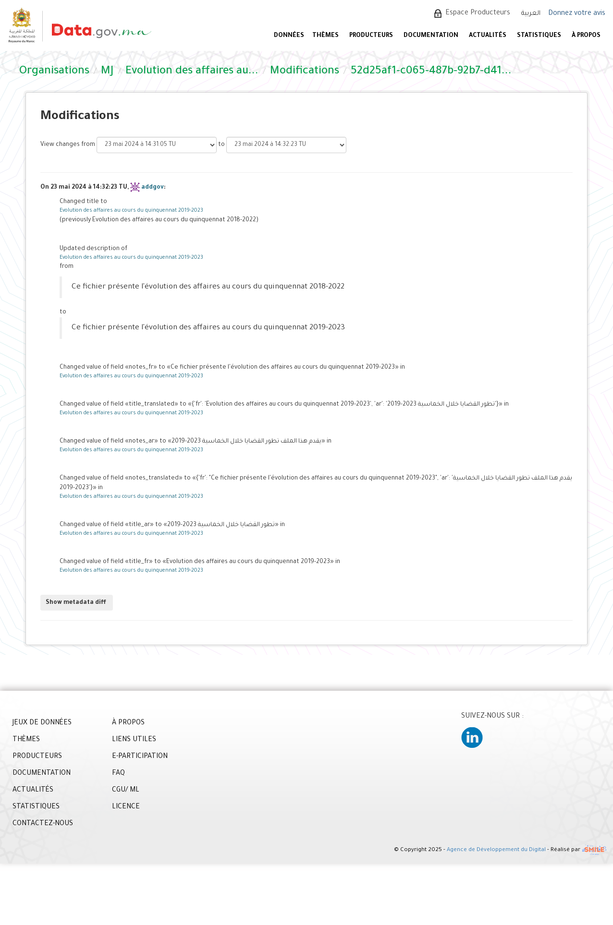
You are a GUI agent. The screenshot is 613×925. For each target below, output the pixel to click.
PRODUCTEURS (371, 36)
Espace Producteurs (477, 13)
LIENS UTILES (134, 740)
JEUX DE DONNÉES (42, 723)
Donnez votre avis (576, 14)
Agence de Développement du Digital (496, 850)
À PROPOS (586, 36)
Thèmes (325, 36)
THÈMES (26, 740)
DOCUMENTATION (431, 36)
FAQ (118, 774)
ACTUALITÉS (487, 36)
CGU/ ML (125, 790)
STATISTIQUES (539, 36)
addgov (152, 187)
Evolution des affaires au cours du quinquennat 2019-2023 (131, 211)
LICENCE (126, 807)
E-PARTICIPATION (140, 757)
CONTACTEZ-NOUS (42, 824)
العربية (530, 13)
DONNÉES (289, 36)
